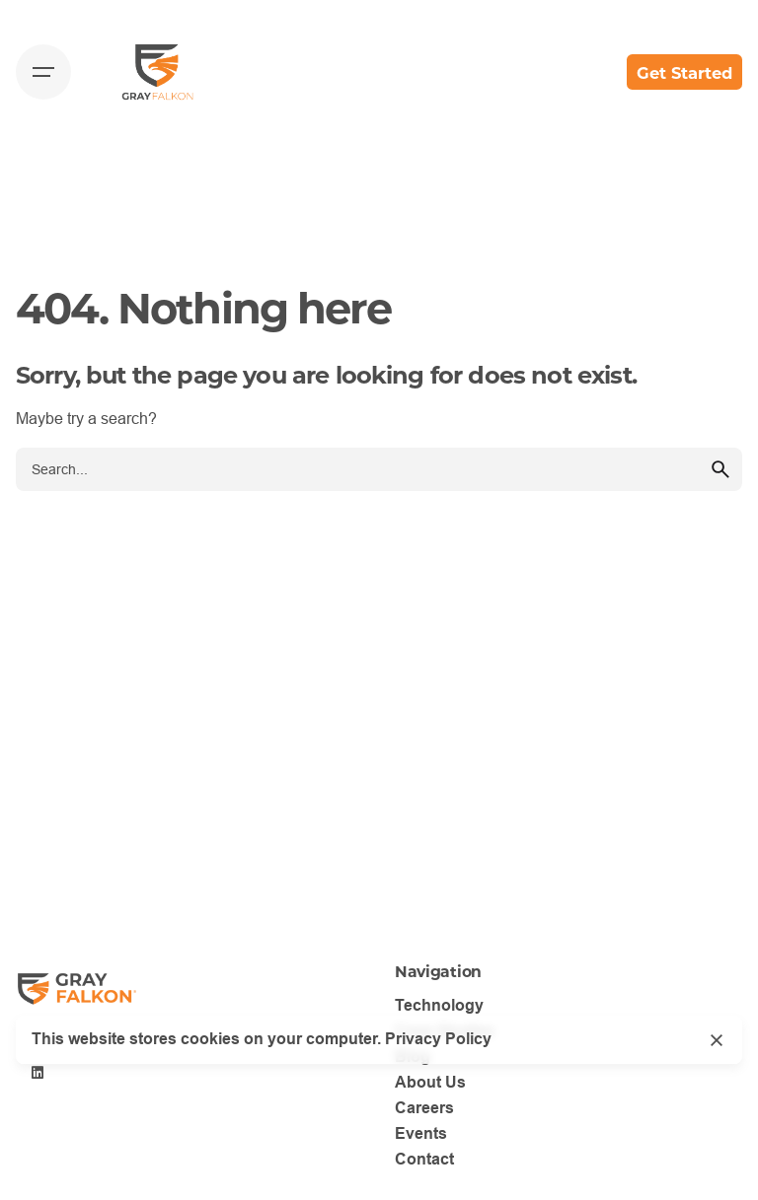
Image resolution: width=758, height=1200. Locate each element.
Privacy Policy (438, 1038)
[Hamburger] (43, 72)
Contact (424, 1159)
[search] (720, 469)
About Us (430, 1082)
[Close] (716, 1040)
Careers (424, 1107)
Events (421, 1133)
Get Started (684, 72)
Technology (439, 1005)
